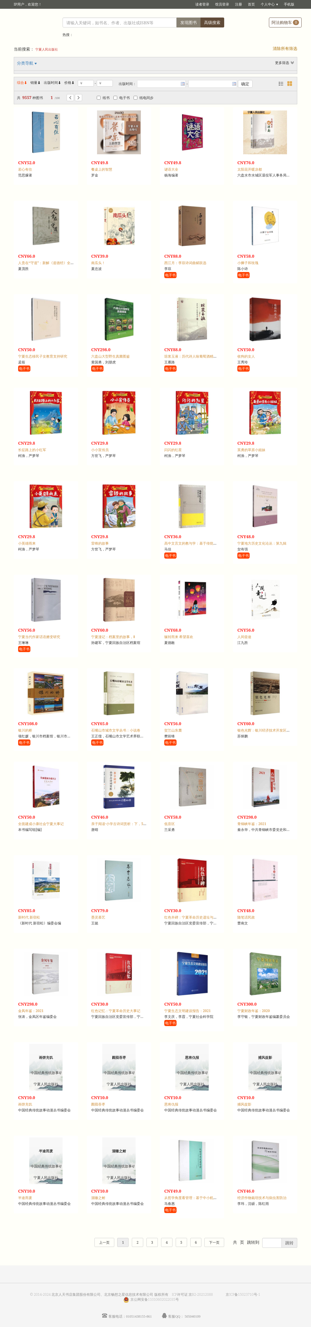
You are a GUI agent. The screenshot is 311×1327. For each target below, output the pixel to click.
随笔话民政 (246, 917)
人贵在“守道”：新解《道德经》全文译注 (49, 262)
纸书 (103, 97)
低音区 (169, 823)
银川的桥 (25, 730)
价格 (67, 82)
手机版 (289, 4)
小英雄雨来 (27, 543)
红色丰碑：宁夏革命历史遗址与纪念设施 (195, 917)
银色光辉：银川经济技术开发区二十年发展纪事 (274, 730)
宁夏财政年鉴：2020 (253, 1010)
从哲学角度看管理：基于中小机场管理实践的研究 (202, 1197)
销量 (35, 82)
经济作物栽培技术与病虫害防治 (261, 1197)
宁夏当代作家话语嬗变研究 (39, 636)
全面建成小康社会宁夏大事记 (41, 823)
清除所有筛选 (285, 48)
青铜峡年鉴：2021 (251, 823)
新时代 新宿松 (29, 917)
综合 (22, 82)
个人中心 (268, 4)
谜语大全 (171, 169)
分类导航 (25, 63)
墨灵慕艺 (98, 917)
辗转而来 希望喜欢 (178, 636)
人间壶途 (244, 636)
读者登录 (202, 4)
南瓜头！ (98, 262)
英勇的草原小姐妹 (251, 449)
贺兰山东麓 (173, 730)
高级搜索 (212, 22)
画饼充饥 (25, 1104)
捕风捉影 (244, 1104)
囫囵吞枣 (98, 1104)
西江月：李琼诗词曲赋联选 (185, 262)
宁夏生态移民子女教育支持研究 (42, 356)
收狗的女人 (246, 356)
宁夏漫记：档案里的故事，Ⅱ (113, 636)
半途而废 (25, 1197)
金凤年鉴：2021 (31, 1010)
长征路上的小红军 (32, 449)
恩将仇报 (171, 1104)
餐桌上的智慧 (101, 169)
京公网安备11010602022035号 (154, 1299)
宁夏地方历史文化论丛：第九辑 (261, 543)
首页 (251, 4)
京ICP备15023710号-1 (243, 1294)
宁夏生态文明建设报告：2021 (187, 1010)
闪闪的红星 (173, 449)
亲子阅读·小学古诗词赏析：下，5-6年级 (122, 823)
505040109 (193, 1316)
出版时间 (52, 82)
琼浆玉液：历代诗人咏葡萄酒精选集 (192, 356)
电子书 (121, 97)
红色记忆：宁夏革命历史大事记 (115, 1010)
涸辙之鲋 (98, 1197)
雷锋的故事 (100, 543)
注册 (238, 4)
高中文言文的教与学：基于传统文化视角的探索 (201, 543)
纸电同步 (143, 97)
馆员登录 (222, 4)
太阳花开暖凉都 (249, 169)
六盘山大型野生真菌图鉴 (110, 356)
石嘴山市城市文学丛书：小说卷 (115, 730)
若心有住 (25, 169)
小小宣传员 (100, 449)
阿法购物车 (285, 22)
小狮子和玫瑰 (247, 262)
